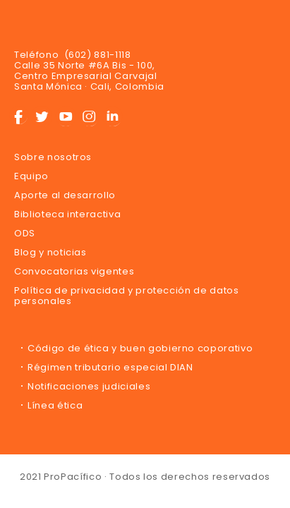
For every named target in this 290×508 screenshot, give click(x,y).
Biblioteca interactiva (67, 214)
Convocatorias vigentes (74, 271)
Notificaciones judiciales (89, 386)
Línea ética (55, 405)
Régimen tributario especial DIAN (110, 367)
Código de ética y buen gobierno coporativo (140, 348)
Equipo (31, 176)
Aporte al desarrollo (65, 195)
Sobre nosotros (53, 157)
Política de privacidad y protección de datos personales (126, 295)
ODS (24, 233)
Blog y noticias (50, 252)
